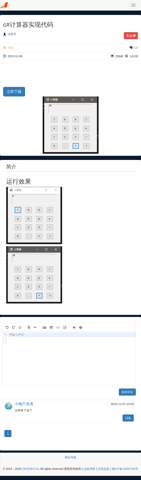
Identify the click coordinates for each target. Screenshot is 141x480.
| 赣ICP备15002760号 (123, 468)
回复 (128, 418)
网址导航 (70, 457)
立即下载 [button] (14, 92)
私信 (131, 35)
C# (136, 47)
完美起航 (103, 468)
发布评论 (127, 392)
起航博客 (89, 468)
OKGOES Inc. (31, 468)
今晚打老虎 (24, 404)
